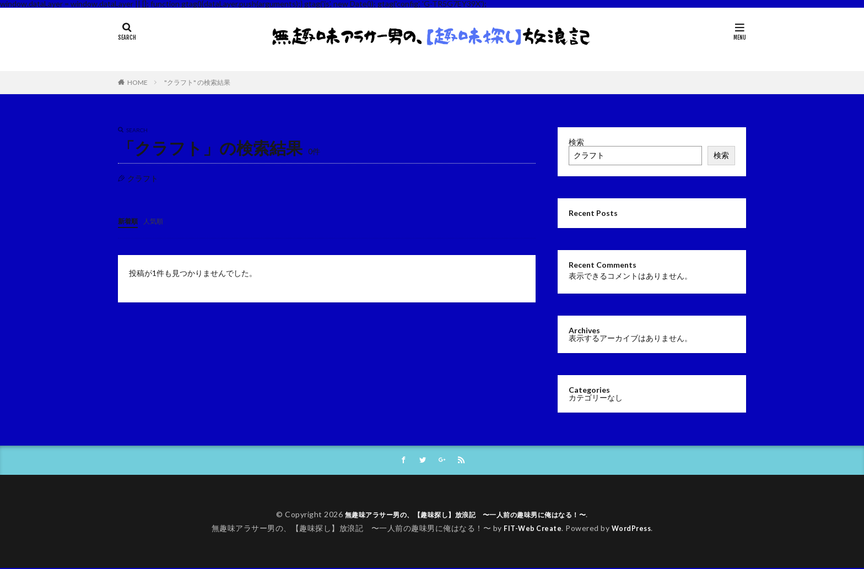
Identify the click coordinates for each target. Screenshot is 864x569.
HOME (137, 82)
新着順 (129, 220)
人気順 (158, 220)
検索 (576, 142)
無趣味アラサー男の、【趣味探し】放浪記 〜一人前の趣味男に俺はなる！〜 (466, 515)
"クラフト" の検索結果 (197, 82)
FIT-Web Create (530, 529)
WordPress (634, 529)
